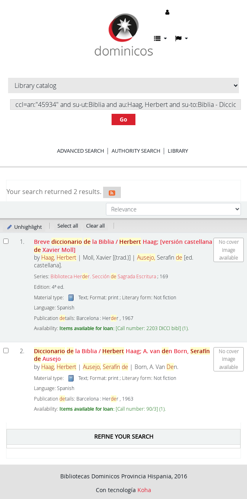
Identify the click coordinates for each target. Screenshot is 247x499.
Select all (67, 225)
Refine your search (123, 436)
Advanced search (80, 150)
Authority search (136, 150)
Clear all (95, 225)
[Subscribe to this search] (112, 192)
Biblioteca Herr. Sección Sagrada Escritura (103, 276)
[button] (160, 38)
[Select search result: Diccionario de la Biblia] (5, 350)
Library (178, 150)
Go (123, 119)
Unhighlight (24, 226)
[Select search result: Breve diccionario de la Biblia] (5, 241)
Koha (144, 490)
